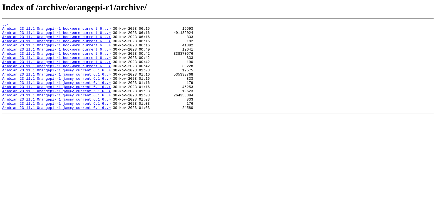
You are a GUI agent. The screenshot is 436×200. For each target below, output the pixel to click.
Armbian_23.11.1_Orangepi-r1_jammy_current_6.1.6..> (56, 80)
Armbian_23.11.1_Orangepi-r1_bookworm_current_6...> (56, 30)
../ (5, 25)
